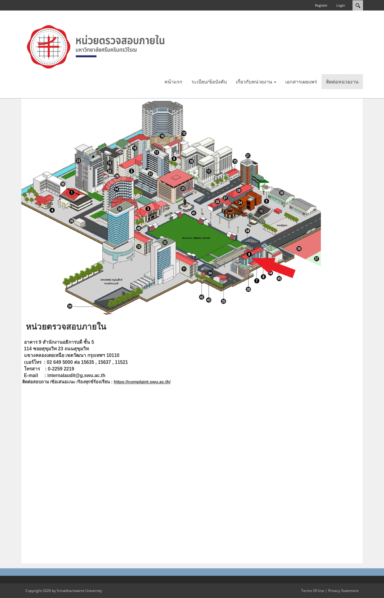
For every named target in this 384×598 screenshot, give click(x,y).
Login (340, 5)
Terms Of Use (312, 590)
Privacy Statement (343, 590)
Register (321, 5)
